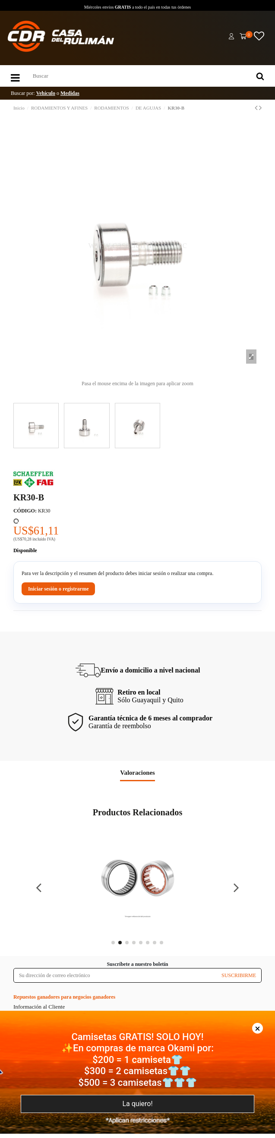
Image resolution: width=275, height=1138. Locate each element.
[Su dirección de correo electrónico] (115, 975)
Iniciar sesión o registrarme (58, 589)
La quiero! (137, 1104)
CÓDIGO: (25, 511)
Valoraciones (137, 772)
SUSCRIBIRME (238, 975)
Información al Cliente (39, 1006)
